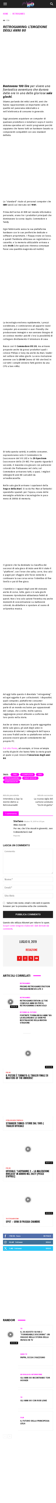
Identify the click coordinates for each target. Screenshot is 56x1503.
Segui (48, 1242)
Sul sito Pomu (10, 748)
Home (5, 13)
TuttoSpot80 (12, 1219)
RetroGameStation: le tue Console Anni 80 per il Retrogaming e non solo (34, 1003)
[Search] (52, 4)
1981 (15, 774)
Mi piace (47, 1236)
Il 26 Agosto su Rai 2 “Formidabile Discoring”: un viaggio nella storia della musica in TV (35, 1336)
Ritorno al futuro (28, 1012)
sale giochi (30, 778)
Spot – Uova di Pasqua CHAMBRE (23, 1221)
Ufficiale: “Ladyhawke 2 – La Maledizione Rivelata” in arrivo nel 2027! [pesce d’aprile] (27, 1173)
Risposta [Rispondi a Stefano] (16, 836)
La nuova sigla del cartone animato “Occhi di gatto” (43, 801)
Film (8, 1072)
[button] (5, 4)
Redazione (31, 950)
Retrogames (19, 13)
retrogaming (12, 778)
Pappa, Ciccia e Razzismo (32, 1357)
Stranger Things (14, 1120)
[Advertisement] (28, 1285)
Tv (21, 1328)
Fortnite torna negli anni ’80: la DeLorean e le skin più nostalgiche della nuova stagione (36, 1019)
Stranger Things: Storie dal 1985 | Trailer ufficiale (25, 1125)
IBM (40, 774)
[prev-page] (5, 1436)
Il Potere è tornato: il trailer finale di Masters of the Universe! (27, 1077)
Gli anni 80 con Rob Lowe (33, 1400)
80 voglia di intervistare (31, 1374)
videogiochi (11, 781)
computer (27, 774)
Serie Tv (23, 1354)
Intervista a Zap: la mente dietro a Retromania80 (13, 801)
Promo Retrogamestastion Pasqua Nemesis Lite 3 (35, 987)
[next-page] (9, 1436)
